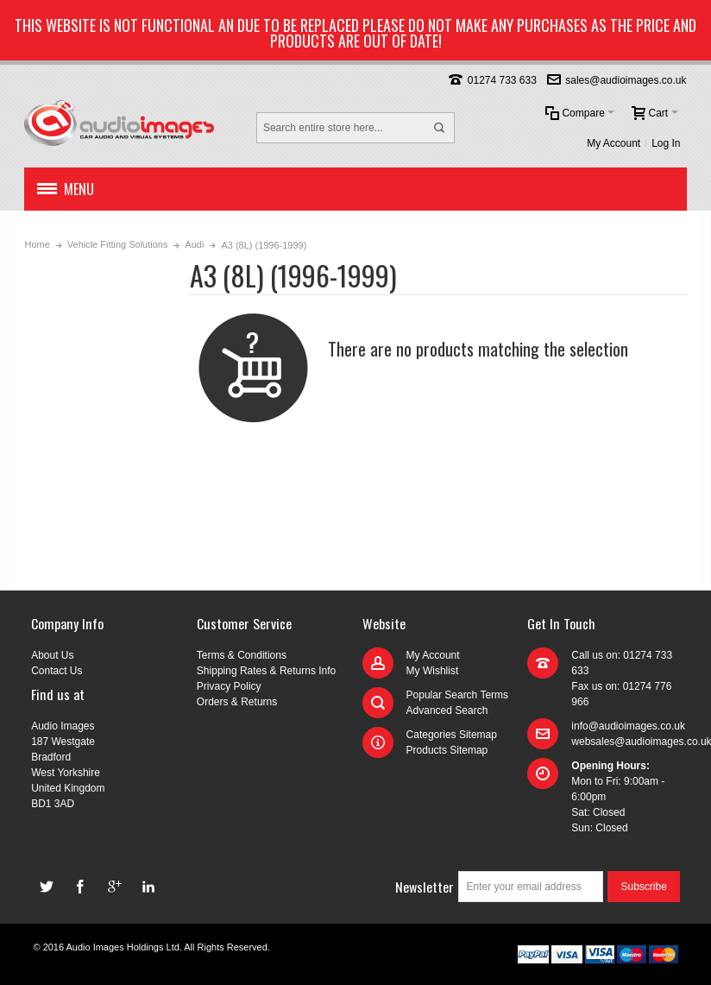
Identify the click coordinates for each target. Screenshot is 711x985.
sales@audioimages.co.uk (625, 80)
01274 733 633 (502, 80)
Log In (665, 143)
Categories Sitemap (451, 735)
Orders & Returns (237, 702)
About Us (52, 655)
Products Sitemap (447, 750)
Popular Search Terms (457, 695)
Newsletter (424, 886)
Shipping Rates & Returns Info (266, 671)
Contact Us (56, 671)
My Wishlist (432, 671)
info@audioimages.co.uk (628, 726)
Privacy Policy (229, 686)
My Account (613, 143)
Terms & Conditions (241, 655)
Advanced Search (447, 710)
